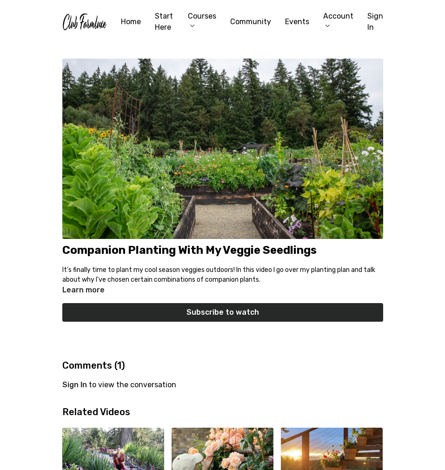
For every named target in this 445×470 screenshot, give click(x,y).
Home (131, 21)
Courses (202, 19)
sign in (74, 384)
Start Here (164, 22)
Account (338, 19)
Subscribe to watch (222, 312)
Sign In (375, 22)
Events (297, 21)
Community (250, 21)
